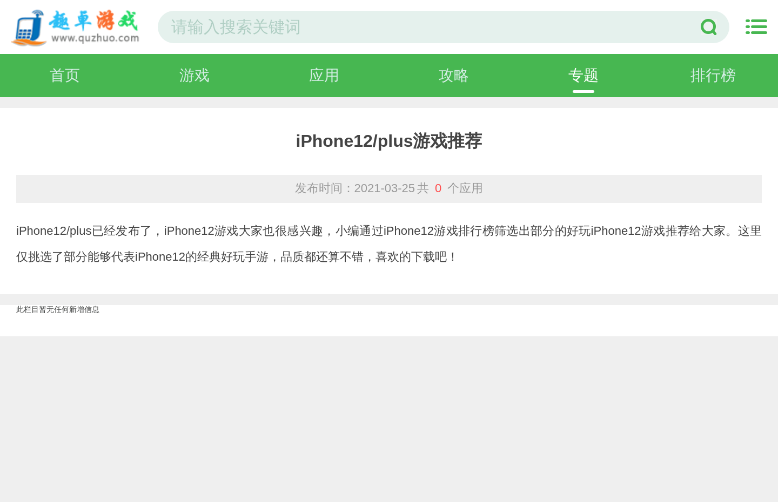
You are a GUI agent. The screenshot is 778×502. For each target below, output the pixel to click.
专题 (583, 75)
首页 (65, 75)
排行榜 (713, 75)
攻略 (454, 75)
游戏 (194, 75)
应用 (324, 75)
